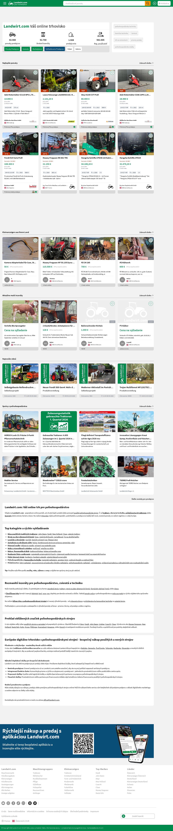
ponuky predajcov (12, 49)
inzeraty (26, 49)
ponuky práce (90, 593)
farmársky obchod (97, 588)
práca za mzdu (117, 593)
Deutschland (131, 778)
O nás (3, 811)
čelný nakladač (25, 563)
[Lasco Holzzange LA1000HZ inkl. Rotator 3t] (59, 99)
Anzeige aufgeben (8, 793)
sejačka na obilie (47, 548)
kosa (36, 537)
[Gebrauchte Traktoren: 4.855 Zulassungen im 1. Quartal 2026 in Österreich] (59, 431)
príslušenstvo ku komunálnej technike (98, 601)
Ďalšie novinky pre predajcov (143, 499)
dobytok (35, 593)
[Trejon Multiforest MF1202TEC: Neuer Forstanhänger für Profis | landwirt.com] (136, 381)
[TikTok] (18, 803)
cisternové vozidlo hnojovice (67, 554)
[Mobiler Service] (20, 475)
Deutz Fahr (15, 627)
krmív (107, 588)
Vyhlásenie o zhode (9, 816)
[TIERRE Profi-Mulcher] (136, 475)
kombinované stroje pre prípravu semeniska (54, 542)
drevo (116, 588)
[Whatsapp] (23, 803)
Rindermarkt (69, 781)
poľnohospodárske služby (124, 47)
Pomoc (5, 820)
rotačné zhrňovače (46, 537)
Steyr (82, 624)
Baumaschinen (38, 790)
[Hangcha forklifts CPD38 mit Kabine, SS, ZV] (97, 163)
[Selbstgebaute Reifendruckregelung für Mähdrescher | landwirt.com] (20, 381)
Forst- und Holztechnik (72, 778)
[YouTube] (3, 803)
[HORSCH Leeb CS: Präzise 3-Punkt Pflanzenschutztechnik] (20, 431)
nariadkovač (58, 537)
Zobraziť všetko (146, 63)
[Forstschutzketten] (97, 475)
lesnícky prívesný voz (39, 539)
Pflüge (35, 781)
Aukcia (78, 49)
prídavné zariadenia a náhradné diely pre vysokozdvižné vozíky (125, 563)
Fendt (49, 534)
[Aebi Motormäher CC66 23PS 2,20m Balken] (136, 99)
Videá (70, 49)
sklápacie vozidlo (27, 545)
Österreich (131, 773)
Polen (129, 793)
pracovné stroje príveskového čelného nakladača (50, 563)
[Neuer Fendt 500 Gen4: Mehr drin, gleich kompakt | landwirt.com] (59, 381)
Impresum (94, 811)
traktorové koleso (36, 551)
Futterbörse (68, 787)
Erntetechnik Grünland (72, 776)
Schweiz (130, 784)
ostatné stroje (120, 601)
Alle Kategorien (7, 787)
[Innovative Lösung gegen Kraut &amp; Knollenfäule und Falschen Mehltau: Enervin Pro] (136, 431)
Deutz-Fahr (100, 793)
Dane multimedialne (16, 811)
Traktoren (36, 773)
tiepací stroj (53, 539)
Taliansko (109, 648)
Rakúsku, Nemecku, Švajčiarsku (93, 648)
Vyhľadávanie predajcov (55, 49)
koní (40, 593)
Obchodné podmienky (79, 811)
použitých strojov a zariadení (35, 624)
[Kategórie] (30, 803)
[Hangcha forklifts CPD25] (136, 163)
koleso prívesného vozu (52, 551)
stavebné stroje (53, 588)
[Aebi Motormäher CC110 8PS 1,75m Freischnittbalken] (20, 99)
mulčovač (36, 548)
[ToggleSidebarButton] (4, 3)
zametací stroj (63, 560)
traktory (62, 588)
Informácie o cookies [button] (35, 811)
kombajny (28, 557)
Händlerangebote (8, 776)
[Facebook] (13, 803)
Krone (27, 627)
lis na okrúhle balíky (71, 537)
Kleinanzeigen (6, 778)
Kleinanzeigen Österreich (136, 776)
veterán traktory (74, 534)
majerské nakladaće (49, 560)
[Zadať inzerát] (155, 3)
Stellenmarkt (69, 790)
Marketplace (37, 49)
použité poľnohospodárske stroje (86, 513)
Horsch (62, 627)
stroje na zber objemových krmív (78, 588)
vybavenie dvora (76, 601)
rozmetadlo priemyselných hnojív (43, 554)
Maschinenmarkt (7, 773)
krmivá (134, 33)
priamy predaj (136, 40)
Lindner (101, 624)
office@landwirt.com (51, 700)
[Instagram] (8, 803)
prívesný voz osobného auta (45, 545)
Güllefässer (37, 784)
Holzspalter (37, 787)
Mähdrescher (38, 776)
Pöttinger (33, 627)
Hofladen (67, 793)
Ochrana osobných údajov (57, 811)
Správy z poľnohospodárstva (14, 406)
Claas (65, 534)
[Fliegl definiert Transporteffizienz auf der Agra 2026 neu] (97, 431)
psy (48, 593)
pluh (73, 542)
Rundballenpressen (40, 778)
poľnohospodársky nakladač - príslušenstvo (85, 563)
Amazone (50, 627)
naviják (28, 539)
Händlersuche (6, 781)
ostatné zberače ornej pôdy (57, 557)
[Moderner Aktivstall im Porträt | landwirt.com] (97, 381)
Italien (129, 787)
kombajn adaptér (39, 557)
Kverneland (42, 627)
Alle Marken (5, 790)
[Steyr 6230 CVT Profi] (97, 99)
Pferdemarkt (68, 784)
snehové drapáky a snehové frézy (81, 560)
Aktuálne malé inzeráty (12, 295)
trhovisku (44, 516)
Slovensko (125, 648)
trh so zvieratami (121, 40)
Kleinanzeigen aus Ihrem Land (15, 232)
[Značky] (35, 803)
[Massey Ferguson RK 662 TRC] (59, 163)
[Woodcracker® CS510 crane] (59, 475)
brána (35, 542)
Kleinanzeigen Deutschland (137, 781)
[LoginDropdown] (164, 3)
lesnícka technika (121, 33)
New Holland (57, 534)
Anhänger (36, 793)
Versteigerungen (7, 784)
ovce (44, 593)
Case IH (108, 624)
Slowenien (131, 790)
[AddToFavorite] (35, 72)
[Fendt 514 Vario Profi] (20, 163)
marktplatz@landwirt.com (95, 828)
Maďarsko (117, 648)
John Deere (42, 534)
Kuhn (22, 627)
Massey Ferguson (135, 624)
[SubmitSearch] (148, 3)
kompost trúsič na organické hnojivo (92, 554)
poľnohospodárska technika (125, 26)
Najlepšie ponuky (10, 63)
